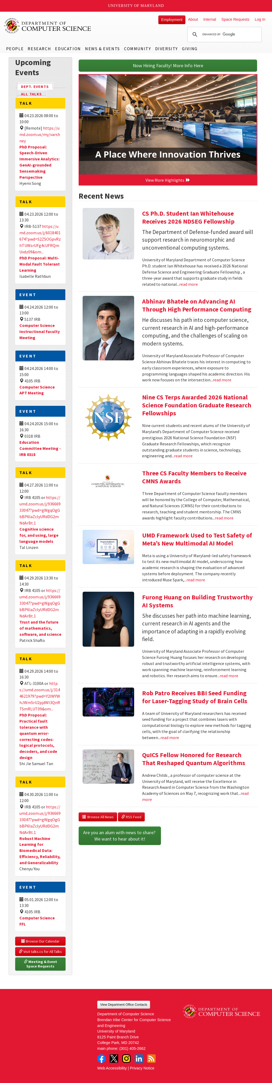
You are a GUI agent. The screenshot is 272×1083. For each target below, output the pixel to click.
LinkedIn (139, 1058)
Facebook (101, 1058)
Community (137, 48)
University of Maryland (136, 6)
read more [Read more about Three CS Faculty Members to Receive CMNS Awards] (224, 518)
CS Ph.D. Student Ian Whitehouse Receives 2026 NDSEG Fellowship (188, 217)
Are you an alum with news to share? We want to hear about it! (119, 835)
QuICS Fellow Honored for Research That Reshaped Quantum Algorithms (193, 759)
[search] (223, 34)
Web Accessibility (112, 1068)
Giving (190, 48)
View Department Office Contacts (123, 1005)
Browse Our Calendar (40, 941)
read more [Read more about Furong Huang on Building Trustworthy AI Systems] (229, 675)
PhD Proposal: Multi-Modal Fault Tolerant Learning (39, 264)
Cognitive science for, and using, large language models (38, 535)
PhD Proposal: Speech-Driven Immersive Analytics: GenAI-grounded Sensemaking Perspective (39, 162)
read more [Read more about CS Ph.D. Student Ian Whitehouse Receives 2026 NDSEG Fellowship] (188, 284)
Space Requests (235, 19)
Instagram (126, 1058)
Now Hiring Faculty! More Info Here (168, 65)
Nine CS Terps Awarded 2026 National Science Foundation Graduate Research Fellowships (196, 405)
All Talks (31, 94)
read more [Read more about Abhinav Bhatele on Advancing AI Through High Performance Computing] (222, 379)
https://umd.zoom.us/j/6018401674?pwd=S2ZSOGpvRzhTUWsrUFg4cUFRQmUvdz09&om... (40, 239)
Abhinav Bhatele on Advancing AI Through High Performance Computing (196, 305)
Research (39, 48)
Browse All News (98, 817)
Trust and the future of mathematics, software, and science (40, 628)
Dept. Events (37, 86)
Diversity (166, 48)
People (15, 48)
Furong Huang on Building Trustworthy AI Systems (197, 601)
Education (68, 48)
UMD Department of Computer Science (48, 25)
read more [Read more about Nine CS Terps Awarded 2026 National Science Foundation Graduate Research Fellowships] (183, 455)
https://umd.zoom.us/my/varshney (39, 134)
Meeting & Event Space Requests (41, 964)
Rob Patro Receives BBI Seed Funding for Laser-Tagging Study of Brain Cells (194, 697)
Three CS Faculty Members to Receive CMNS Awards (194, 477)
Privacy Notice (142, 1068)
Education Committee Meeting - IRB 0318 (40, 448)
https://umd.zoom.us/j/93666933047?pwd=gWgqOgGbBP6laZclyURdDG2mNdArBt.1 (40, 510)
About (193, 19)
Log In (260, 19)
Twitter (114, 1058)
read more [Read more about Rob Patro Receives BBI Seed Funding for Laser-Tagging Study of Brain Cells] (169, 737)
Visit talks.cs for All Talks (40, 951)
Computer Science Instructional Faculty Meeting (39, 331)
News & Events (102, 48)
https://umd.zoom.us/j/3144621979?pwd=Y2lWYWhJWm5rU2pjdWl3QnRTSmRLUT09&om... (39, 696)
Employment (171, 20)
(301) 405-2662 (133, 1048)
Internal (209, 19)
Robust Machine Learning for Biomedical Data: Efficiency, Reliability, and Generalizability (40, 850)
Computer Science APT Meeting (37, 390)
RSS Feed (131, 817)
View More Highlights (168, 180)
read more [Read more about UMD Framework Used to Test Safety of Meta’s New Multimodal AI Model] (195, 579)
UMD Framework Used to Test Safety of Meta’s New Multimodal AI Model (197, 539)
